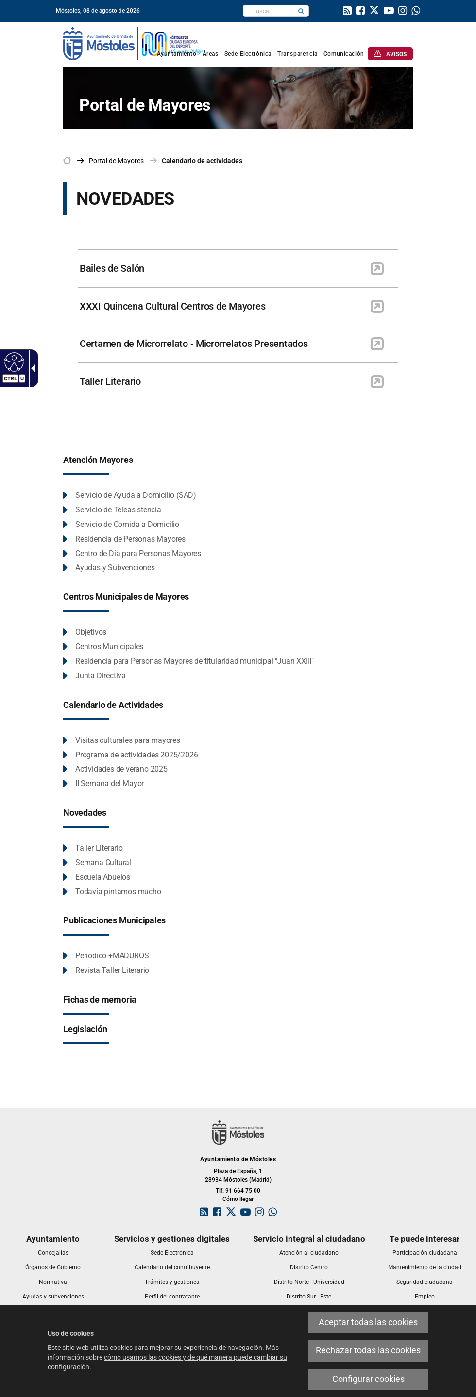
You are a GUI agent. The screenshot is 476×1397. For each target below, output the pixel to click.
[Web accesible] (12, 361)
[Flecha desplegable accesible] (31, 368)
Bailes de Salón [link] (112, 268)
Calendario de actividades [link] (202, 160)
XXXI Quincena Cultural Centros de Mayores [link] (172, 306)
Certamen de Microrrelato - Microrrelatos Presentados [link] (193, 343)
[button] (301, 11)
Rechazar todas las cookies (368, 1350)
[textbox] (268, 11)
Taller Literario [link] (110, 381)
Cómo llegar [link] (238, 1199)
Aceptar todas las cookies (368, 1322)
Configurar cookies (368, 1379)
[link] (347, 12)
